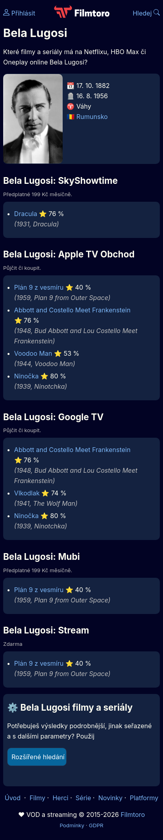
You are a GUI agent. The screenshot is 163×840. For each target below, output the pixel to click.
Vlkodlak (27, 493)
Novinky (110, 798)
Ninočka (26, 376)
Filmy (37, 798)
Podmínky (71, 825)
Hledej (146, 13)
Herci (60, 798)
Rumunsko (92, 117)
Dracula (25, 214)
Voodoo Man (33, 353)
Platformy (144, 798)
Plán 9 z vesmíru (39, 287)
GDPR (96, 825)
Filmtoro (133, 815)
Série (83, 798)
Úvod (13, 798)
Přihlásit (19, 13)
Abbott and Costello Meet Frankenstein (72, 310)
